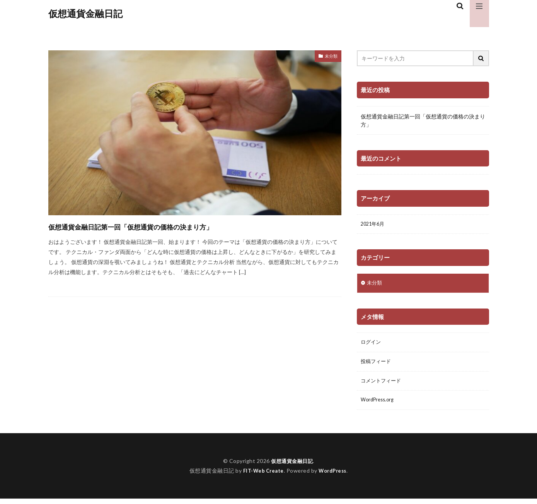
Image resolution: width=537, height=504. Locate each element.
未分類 (329, 57)
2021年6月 (374, 224)
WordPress (334, 476)
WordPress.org (379, 405)
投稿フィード (377, 365)
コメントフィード (382, 385)
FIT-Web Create (261, 476)
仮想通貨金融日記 (85, 13)
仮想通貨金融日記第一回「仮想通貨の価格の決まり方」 (165, 225)
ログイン (371, 344)
